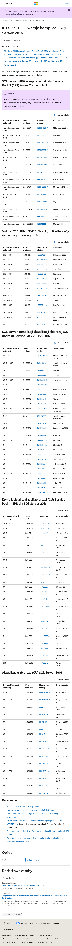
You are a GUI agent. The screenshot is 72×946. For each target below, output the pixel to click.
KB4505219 (43, 528)
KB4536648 (41, 404)
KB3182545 (43, 663)
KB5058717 (41, 165)
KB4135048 (41, 488)
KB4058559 (43, 700)
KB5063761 (41, 157)
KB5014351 (41, 363)
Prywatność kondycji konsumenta (44, 939)
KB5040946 (41, 300)
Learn (5, 20)
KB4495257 (43, 533)
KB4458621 (41, 473)
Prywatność (21, 939)
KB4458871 (41, 469)
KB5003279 (41, 324)
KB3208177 (43, 655)
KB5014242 (41, 224)
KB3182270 (43, 786)
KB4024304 (43, 722)
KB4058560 (43, 692)
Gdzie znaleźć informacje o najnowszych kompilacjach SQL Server (35, 820)
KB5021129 (41, 312)
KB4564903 (41, 394)
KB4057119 (43, 599)
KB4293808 (43, 575)
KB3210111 (43, 756)
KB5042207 (41, 295)
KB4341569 (43, 582)
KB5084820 (41, 128)
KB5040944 (41, 194)
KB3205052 (43, 741)
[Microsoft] (36, 3)
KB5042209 (41, 187)
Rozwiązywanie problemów (21, 20)
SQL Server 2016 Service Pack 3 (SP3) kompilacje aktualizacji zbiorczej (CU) (32, 54)
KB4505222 (41, 440)
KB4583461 (41, 380)
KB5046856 (41, 172)
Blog (57, 935)
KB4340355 (41, 483)
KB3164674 (43, 793)
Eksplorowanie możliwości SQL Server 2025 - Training (23, 885)
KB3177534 (12, 824)
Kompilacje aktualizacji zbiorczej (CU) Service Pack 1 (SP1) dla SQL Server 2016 (33, 61)
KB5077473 (41, 135)
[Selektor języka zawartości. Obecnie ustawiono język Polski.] (7, 923)
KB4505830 (41, 435)
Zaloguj (67, 3)
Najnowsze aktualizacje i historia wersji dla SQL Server (30, 810)
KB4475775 (43, 545)
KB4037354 (43, 614)
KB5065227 (41, 150)
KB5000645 (41, 375)
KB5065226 (41, 269)
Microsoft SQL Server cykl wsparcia (22, 806)
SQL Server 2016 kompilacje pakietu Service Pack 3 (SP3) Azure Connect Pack (34, 51)
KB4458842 (43, 567)
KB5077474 (41, 259)
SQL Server (39, 20)
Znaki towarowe (27, 942)
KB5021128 (41, 209)
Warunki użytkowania (10, 942)
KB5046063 (41, 288)
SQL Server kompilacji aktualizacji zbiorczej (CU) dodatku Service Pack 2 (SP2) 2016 (36, 57)
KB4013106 (43, 648)
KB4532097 (41, 416)
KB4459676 (43, 560)
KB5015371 (41, 216)
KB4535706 (41, 408)
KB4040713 (43, 714)
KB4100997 (43, 587)
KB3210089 (43, 749)
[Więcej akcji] (68, 20)
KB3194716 (43, 778)
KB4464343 (43, 552)
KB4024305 (43, 628)
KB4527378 (41, 423)
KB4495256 (41, 450)
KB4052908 (41, 492)
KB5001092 (41, 370)
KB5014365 (41, 355)
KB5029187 (41, 202)
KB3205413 (43, 763)
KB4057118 (43, 606)
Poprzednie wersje (45, 935)
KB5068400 (41, 142)
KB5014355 (41, 317)
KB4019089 (43, 636)
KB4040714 (43, 621)
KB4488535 (43, 538)
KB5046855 (41, 283)
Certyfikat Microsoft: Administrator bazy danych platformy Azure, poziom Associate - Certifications (35, 897)
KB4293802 (41, 478)
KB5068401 (41, 264)
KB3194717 (43, 771)
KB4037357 (43, 707)
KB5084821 (41, 255)
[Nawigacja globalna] (2, 3)
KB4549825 (41, 399)
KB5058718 (41, 278)
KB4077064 (43, 591)
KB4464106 (41, 464)
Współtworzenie (8, 939)
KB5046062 (41, 179)
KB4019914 (43, 729)
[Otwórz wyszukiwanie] (60, 3)
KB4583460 (41, 385)
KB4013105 (43, 734)
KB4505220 (41, 445)
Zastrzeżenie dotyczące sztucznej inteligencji (19, 935)
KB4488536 (41, 454)
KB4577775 (41, 389)
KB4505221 (43, 523)
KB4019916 (43, 643)
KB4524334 (41, 428)
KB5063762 (41, 274)
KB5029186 (41, 305)
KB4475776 (41, 459)
